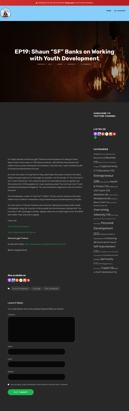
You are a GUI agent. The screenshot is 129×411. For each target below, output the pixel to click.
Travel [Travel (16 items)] (107, 268)
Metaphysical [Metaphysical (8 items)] (102, 198)
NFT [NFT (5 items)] (106, 202)
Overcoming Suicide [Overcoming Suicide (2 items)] (108, 218)
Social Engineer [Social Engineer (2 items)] (104, 252)
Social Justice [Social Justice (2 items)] (98, 255)
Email (10, 359)
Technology (36, 288)
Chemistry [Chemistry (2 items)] (112, 162)
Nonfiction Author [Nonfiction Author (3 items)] (100, 206)
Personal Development (20, 288)
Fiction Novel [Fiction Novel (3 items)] (105, 182)
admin (59, 64)
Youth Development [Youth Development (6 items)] (106, 272)
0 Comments (86, 64)
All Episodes (119, 11)
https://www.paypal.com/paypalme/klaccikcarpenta (45, 244)
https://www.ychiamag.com (18, 226)
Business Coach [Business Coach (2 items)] (103, 162)
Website (11, 372)
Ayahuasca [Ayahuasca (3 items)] (110, 154)
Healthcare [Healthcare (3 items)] (113, 187)
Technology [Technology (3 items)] (103, 264)
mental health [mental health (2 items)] (113, 195)
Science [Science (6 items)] (101, 242)
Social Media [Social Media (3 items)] (108, 255)
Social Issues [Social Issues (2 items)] (114, 252)
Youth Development (51, 288)
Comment (12, 315)
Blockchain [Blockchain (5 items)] (99, 158)
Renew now (69, 3)
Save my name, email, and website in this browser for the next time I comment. (39, 384)
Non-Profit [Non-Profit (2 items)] (112, 202)
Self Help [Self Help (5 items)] (111, 242)
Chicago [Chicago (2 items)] (97, 166)
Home (108, 11)
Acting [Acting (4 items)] (97, 154)
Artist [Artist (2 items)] (103, 154)
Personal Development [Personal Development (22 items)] (103, 228)
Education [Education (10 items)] (106, 170)
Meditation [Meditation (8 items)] (101, 194)
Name (10, 346)
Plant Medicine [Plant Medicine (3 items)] (99, 238)
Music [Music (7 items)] (98, 202)
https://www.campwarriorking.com (22, 232)
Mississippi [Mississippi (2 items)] (114, 198)
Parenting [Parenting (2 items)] (97, 223)
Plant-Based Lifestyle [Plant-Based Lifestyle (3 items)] (107, 234)
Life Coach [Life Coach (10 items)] (102, 190)
